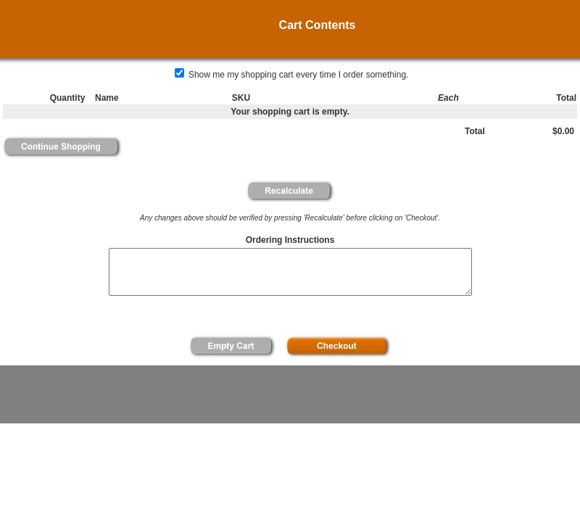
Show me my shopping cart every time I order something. (292, 75)
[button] (62, 147)
